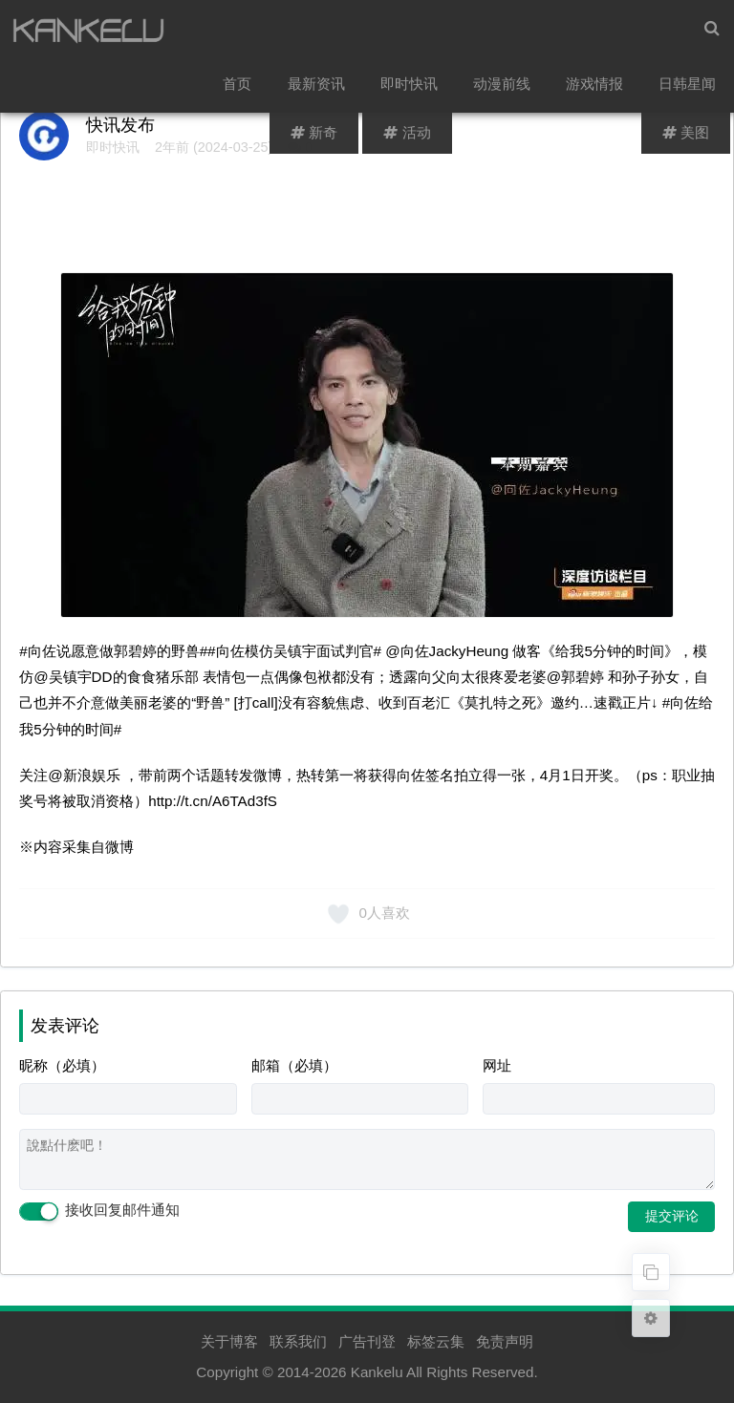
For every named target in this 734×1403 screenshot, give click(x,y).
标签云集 (435, 1341)
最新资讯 (320, 91)
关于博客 (229, 1341)
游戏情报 (596, 91)
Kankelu (377, 1372)
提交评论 (672, 1215)
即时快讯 (412, 91)
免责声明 (504, 1341)
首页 (242, 91)
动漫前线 (504, 91)
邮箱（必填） (294, 1065)
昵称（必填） (62, 1065)
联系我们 (298, 1341)
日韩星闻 (688, 91)
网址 (497, 1065)
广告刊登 (367, 1341)
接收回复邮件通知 (99, 1211)
